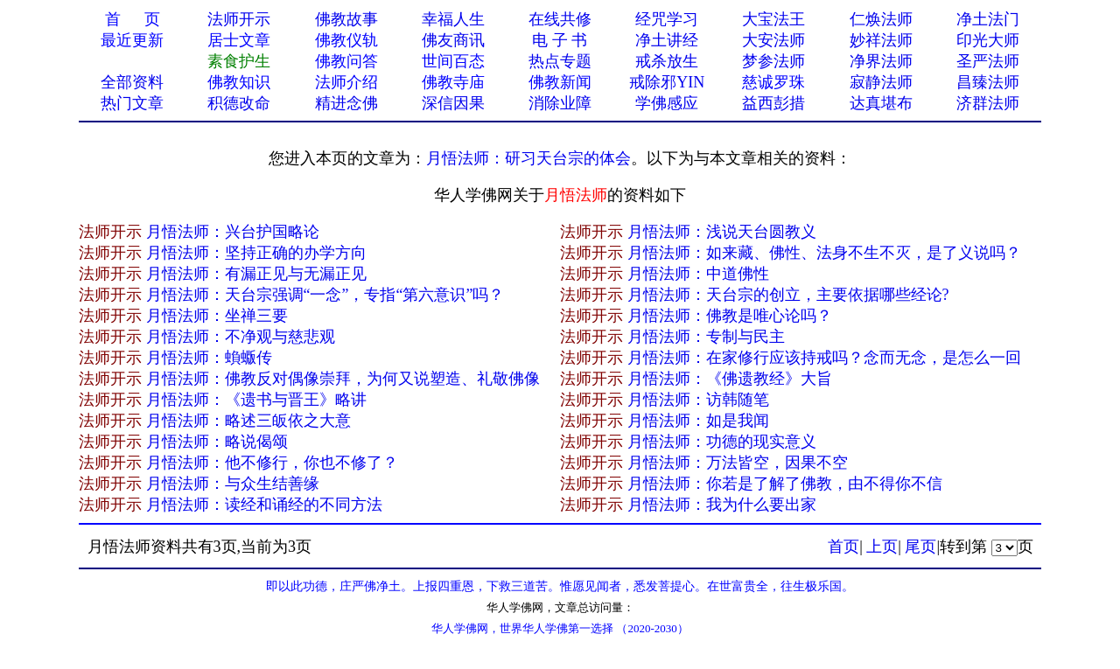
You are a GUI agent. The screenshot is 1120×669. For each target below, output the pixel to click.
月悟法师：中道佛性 (698, 273)
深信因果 (453, 103)
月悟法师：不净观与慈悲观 (240, 336)
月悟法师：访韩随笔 (698, 399)
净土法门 (987, 19)
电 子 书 (559, 40)
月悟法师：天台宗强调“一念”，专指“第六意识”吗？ (325, 294)
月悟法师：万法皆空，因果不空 (737, 462)
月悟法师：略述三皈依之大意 (248, 420)
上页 (882, 546)
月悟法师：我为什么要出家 (721, 504)
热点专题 (560, 61)
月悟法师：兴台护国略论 (232, 231)
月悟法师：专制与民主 (706, 336)
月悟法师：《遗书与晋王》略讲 (256, 399)
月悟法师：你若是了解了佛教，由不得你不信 (784, 483)
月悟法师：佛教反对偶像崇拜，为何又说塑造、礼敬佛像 (343, 378)
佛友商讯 (453, 40)
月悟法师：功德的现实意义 (721, 441)
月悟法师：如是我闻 (698, 420)
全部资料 (132, 82)
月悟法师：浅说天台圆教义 (721, 231)
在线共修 (560, 19)
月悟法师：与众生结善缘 (232, 483)
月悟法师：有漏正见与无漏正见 (256, 273)
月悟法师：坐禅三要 (217, 315)
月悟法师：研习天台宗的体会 (528, 158)
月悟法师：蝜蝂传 (209, 357)
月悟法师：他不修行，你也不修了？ (272, 462)
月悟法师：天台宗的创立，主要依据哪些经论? (788, 294)
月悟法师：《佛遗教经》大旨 (729, 378)
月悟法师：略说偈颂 (217, 441)
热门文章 (132, 103)
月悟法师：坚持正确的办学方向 (256, 252)
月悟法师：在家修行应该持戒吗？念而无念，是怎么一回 (824, 357)
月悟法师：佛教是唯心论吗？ (729, 315)
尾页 (920, 546)
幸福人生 (453, 19)
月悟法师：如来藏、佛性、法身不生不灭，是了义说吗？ (824, 252)
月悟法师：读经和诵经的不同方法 (264, 504)
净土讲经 (666, 40)
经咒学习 (666, 19)
